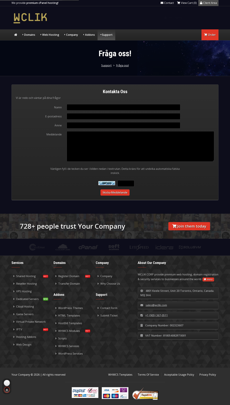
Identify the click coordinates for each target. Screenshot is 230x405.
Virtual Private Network (29, 322)
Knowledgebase (204, 18)
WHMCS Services (67, 346)
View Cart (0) (187, 3)
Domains (29, 35)
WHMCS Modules (67, 331)
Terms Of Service (148, 374)
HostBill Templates (68, 323)
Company (72, 35)
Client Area (208, 3)
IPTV (17, 329)
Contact (167, 3)
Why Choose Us (108, 283)
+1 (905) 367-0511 (154, 315)
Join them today (189, 226)
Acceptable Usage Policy (179, 374)
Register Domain (67, 276)
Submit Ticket (107, 315)
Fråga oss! (122, 65)
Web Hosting (50, 35)
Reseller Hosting (25, 283)
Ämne (58, 125)
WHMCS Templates (120, 374)
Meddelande (54, 134)
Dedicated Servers (26, 299)
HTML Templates (67, 315)
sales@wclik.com (153, 305)
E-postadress (53, 116)
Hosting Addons (24, 337)
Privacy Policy (207, 374)
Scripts (61, 338)
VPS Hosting (22, 291)
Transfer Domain (67, 283)
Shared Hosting (24, 276)
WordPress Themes (69, 308)
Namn (58, 107)
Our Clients (173, 18)
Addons (90, 35)
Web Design (22, 344)
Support (107, 35)
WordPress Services (69, 353)
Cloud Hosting (23, 306)
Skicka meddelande (115, 192)
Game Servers (23, 314)
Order (210, 35)
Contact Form (107, 308)
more (208, 279)
